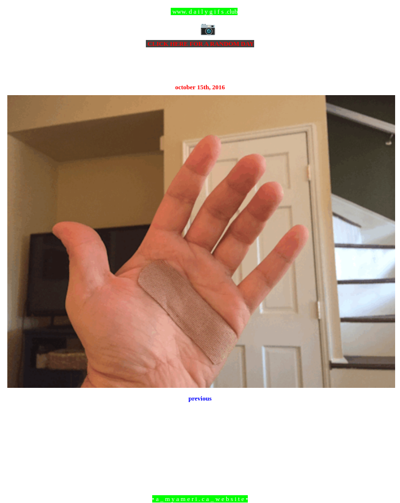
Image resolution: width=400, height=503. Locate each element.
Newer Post (19, 445)
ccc (200, 11)
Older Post (381, 445)
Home (201, 445)
